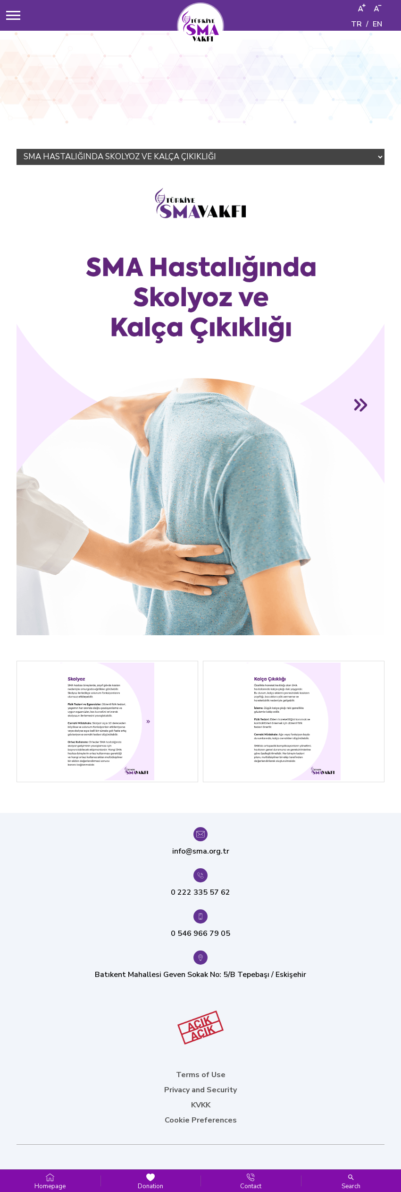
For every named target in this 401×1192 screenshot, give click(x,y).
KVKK (200, 1105)
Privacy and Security (200, 1090)
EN (377, 24)
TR (356, 24)
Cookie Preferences (201, 1120)
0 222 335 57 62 (200, 892)
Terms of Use (201, 1075)
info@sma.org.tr (200, 851)
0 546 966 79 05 (200, 933)
